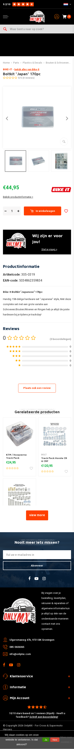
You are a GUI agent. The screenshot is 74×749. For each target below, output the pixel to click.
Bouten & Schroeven (57, 62)
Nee (54, 739)
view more (37, 515)
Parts (16, 62)
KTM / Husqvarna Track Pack (16, 456)
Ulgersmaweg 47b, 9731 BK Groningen (31, 639)
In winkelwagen (42, 211)
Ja (45, 739)
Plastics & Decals (32, 62)
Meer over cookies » (66, 739)
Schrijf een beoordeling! (43, 716)
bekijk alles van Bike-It (26, 69)
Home (6, 62)
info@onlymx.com (20, 654)
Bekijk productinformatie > (18, 196)
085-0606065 (16, 646)
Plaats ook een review (37, 387)
